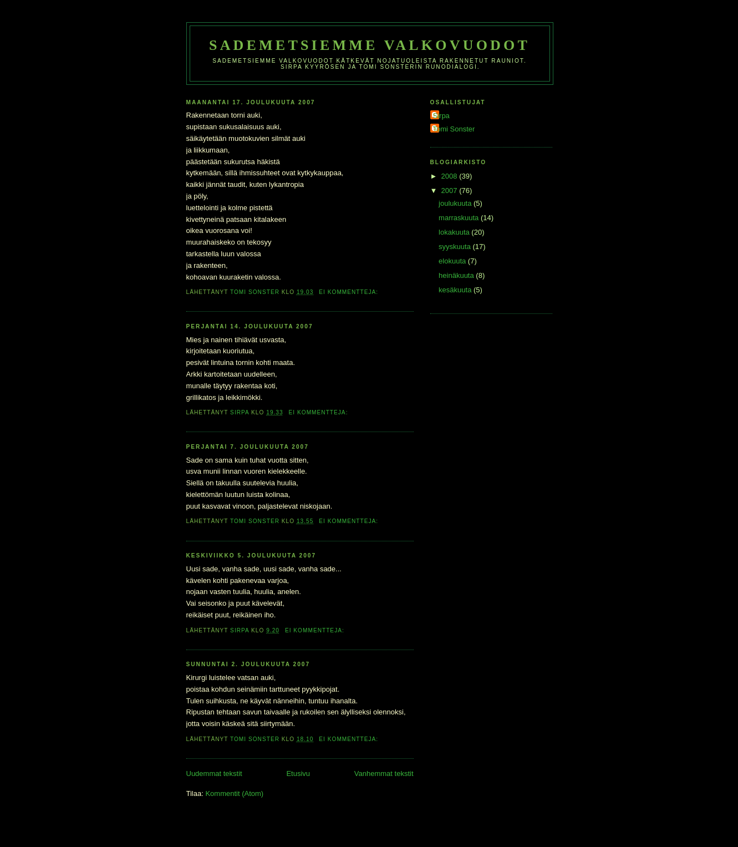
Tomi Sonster (454, 129)
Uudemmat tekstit (214, 773)
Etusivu (298, 773)
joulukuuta (456, 203)
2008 (450, 176)
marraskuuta (460, 218)
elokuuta (453, 261)
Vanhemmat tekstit (384, 773)
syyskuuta (455, 246)
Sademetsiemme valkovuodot (369, 45)
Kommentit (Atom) (234, 793)
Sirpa (441, 115)
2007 (450, 190)
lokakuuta (455, 232)
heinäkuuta (457, 275)
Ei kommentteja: (349, 292)
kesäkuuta (456, 290)
